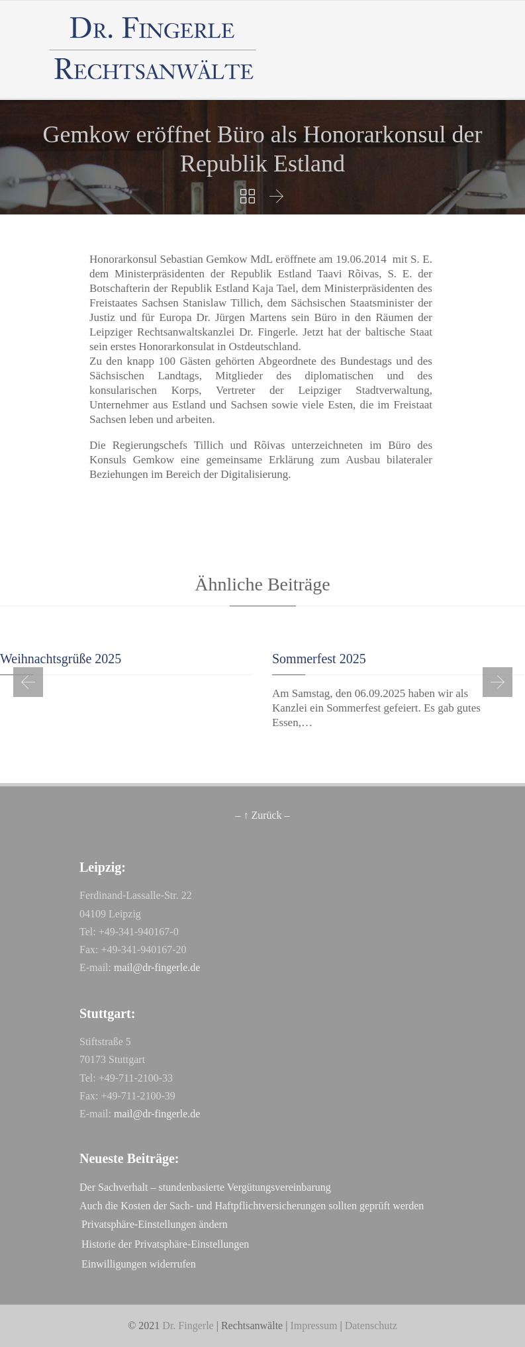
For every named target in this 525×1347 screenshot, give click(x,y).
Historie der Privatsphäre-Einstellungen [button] (165, 1244)
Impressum (313, 1325)
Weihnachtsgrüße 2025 (60, 658)
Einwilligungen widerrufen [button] (138, 1264)
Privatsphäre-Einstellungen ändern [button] (154, 1224)
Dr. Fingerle (187, 1325)
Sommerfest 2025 (319, 658)
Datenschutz (371, 1325)
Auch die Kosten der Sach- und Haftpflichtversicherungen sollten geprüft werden (251, 1205)
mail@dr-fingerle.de (157, 967)
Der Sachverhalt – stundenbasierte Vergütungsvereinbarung (205, 1187)
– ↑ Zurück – (262, 815)
